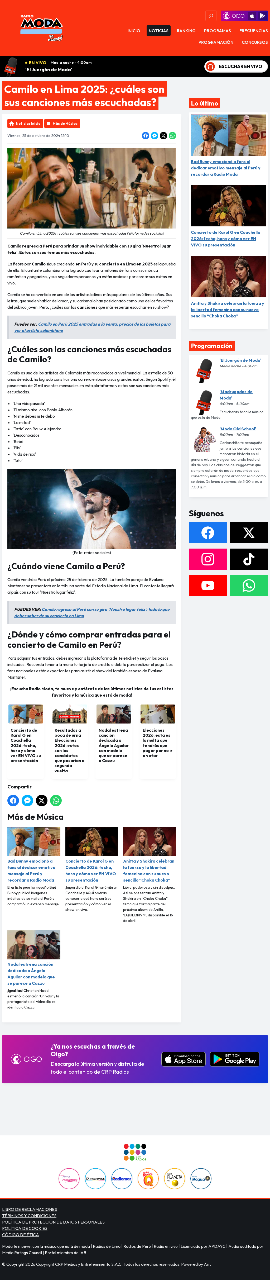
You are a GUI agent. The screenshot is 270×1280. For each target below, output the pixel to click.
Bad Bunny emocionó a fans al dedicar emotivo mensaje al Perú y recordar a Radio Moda (33, 855)
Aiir (207, 1264)
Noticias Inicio (28, 123)
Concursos (255, 42)
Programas (217, 30)
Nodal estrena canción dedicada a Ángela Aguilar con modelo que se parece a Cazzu (33, 958)
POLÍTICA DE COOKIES (24, 1228)
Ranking (186, 30)
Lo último (204, 103)
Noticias (158, 30)
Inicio (134, 30)
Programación (216, 42)
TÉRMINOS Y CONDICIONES (29, 1215)
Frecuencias (253, 30)
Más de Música (65, 123)
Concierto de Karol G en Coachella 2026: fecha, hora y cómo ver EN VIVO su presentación (91, 855)
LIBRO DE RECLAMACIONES (29, 1209)
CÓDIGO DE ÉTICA (20, 1234)
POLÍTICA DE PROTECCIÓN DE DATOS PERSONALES (53, 1222)
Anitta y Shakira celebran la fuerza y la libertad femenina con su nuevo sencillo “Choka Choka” (149, 855)
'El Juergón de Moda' (48, 69)
